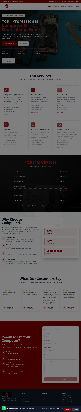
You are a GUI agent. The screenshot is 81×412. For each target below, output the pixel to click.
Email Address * (48, 340)
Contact (77, 6)
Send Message (61, 379)
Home (49, 6)
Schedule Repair (9, 44)
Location (70, 6)
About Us (63, 6)
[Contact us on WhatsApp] (4, 408)
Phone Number (48, 347)
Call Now (23, 44)
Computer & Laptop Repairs (28, 395)
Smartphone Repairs (26, 397)
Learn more (13, 410)
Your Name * (47, 333)
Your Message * (48, 362)
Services (56, 6)
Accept (67, 409)
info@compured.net (13, 359)
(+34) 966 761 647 (12, 353)
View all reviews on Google (54, 282)
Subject (46, 354)
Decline (76, 409)
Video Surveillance (26, 401)
